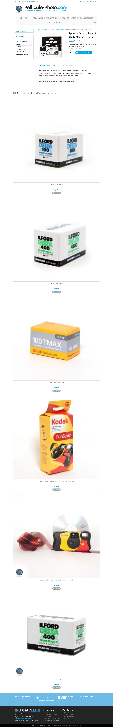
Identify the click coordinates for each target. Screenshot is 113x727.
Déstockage (19, 39)
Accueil (38, 29)
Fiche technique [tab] (66, 65)
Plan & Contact (36, 1)
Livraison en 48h (43, 698)
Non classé (19, 57)
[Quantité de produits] (71, 52)
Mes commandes (69, 716)
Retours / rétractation (52, 718)
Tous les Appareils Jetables (56, 29)
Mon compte (85, 1)
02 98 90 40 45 (24, 1)
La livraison (48, 716)
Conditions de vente (51, 714)
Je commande (83, 52)
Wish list (66, 712)
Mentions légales (63, 725)
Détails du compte (69, 714)
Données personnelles (52, 720)
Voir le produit (56, 192)
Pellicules (18, 46)
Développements (20, 49)
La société (48, 712)
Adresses (67, 718)
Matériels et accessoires (22, 54)
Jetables (44, 29)
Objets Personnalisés (21, 41)
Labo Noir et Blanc (21, 51)
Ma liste (94, 1)
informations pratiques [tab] (47, 65)
